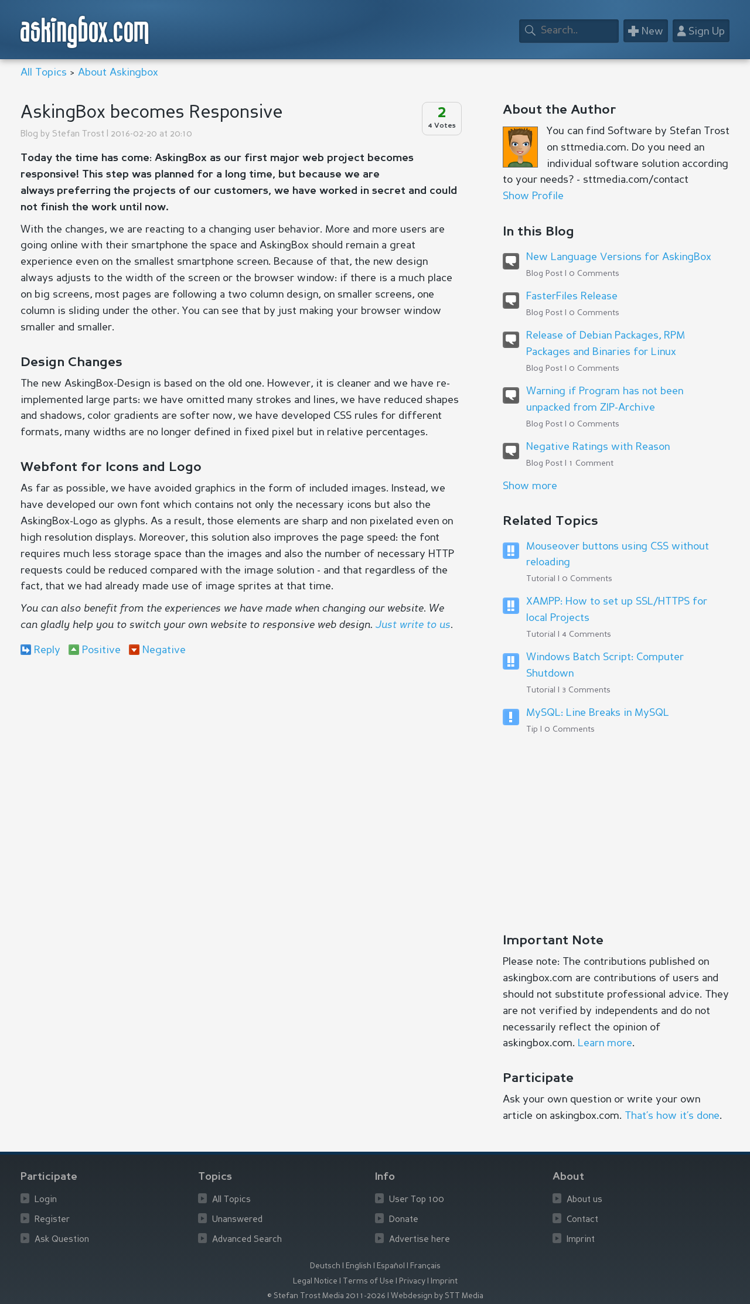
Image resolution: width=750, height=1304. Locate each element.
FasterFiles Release (572, 296)
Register (52, 1220)
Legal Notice (315, 1281)
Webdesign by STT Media (437, 1296)
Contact (582, 1220)
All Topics (44, 72)
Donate (403, 1220)
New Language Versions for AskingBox (618, 257)
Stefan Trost (78, 134)
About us (584, 1200)
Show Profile (533, 196)
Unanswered (237, 1220)
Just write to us (413, 625)
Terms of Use (368, 1281)
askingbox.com (85, 32)
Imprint (581, 1239)
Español (391, 1266)
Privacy (412, 1281)
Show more (530, 486)
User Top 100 (416, 1200)
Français (425, 1266)
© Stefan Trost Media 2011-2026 (326, 1296)
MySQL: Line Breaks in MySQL (597, 713)
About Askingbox (118, 72)
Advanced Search (247, 1239)
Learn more (605, 1043)
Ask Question (62, 1239)
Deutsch (325, 1266)
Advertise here (419, 1239)
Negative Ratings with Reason (598, 447)
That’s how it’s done (672, 1116)
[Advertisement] (240, 762)
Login (46, 1200)
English (358, 1266)
